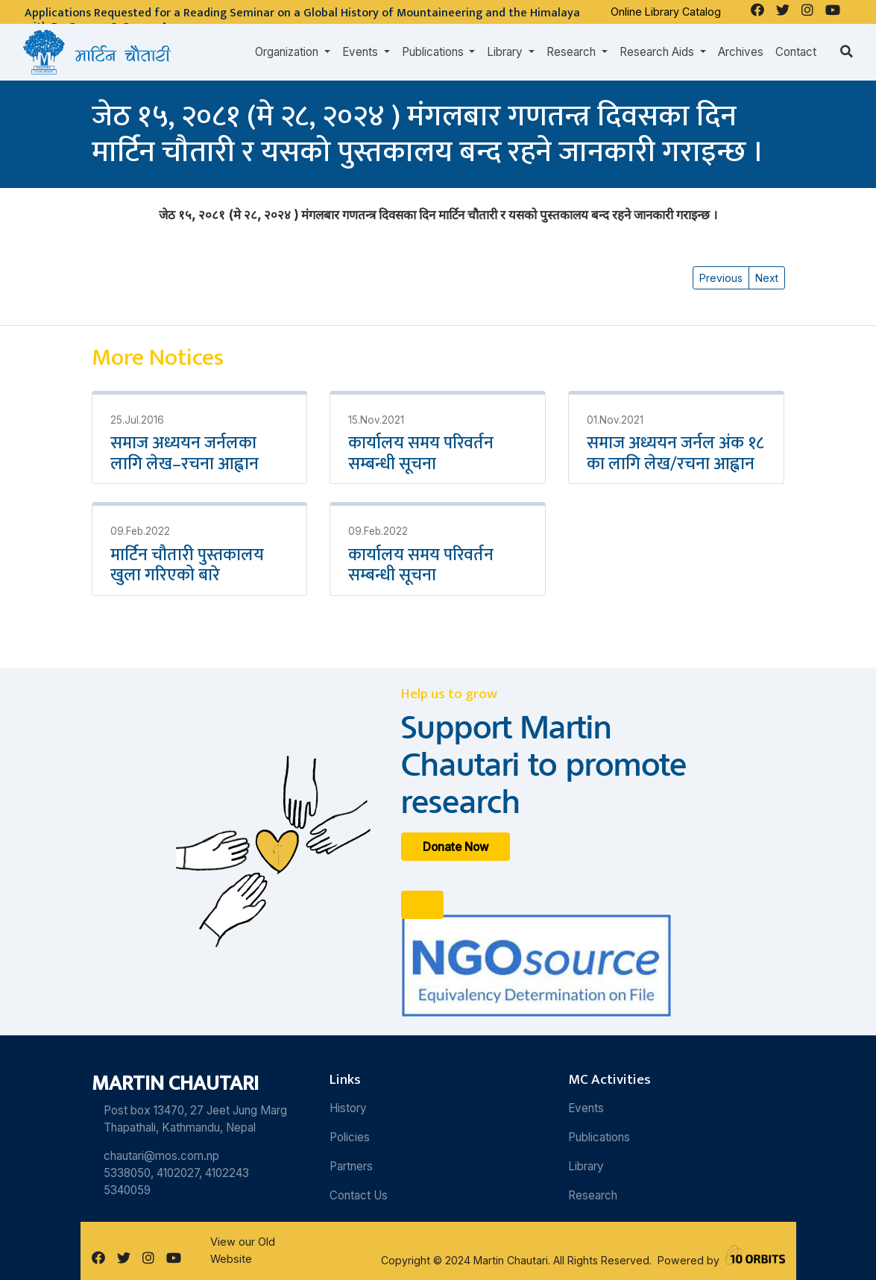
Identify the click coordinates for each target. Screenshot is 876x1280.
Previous (721, 278)
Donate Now (456, 847)
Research (592, 1195)
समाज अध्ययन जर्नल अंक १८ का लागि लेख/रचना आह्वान (675, 453)
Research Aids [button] (658, 52)
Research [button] (572, 52)
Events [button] (361, 52)
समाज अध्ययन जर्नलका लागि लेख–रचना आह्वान (184, 453)
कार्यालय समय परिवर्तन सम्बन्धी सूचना (421, 453)
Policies (350, 1137)
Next (766, 278)
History (348, 1108)
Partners (351, 1166)
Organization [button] (288, 52)
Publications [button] (434, 52)
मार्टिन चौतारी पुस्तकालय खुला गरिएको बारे (187, 565)
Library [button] (506, 52)
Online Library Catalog (666, 11)
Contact (795, 52)
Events (586, 1108)
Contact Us (359, 1195)
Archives (740, 52)
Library (586, 1166)
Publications (599, 1137)
